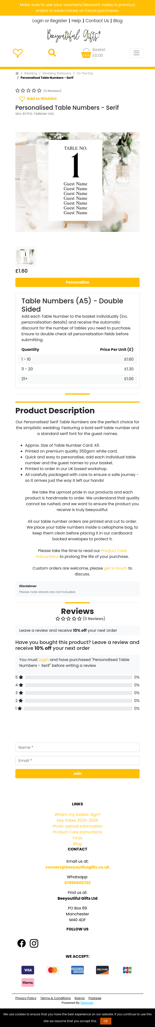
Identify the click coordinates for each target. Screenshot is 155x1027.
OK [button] (106, 1021)
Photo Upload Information (78, 826)
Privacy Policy (25, 998)
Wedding (30, 73)
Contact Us (97, 21)
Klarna (80, 998)
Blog (118, 21)
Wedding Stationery (57, 73)
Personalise (77, 282)
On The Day (85, 73)
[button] (24, 182)
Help (76, 21)
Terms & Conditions (55, 998)
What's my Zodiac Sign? (78, 814)
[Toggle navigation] (136, 53)
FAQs (77, 838)
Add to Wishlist (37, 99)
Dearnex (86, 1003)
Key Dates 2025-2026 (77, 820)
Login (44, 659)
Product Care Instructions (77, 832)
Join (77, 773)
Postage (94, 998)
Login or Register (49, 21)
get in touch (115, 568)
